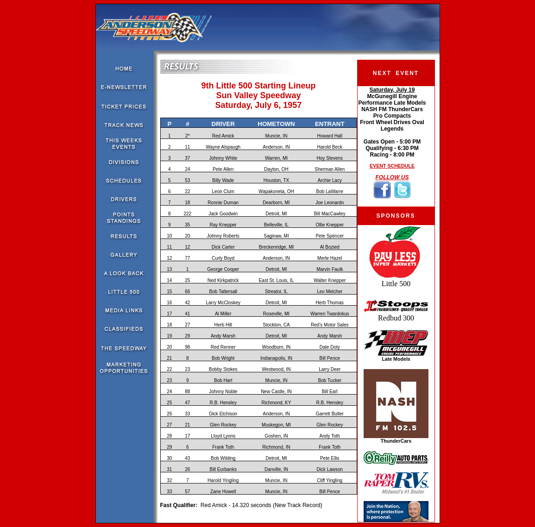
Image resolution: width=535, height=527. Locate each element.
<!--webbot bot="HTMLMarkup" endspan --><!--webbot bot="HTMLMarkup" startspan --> (392, 146)
